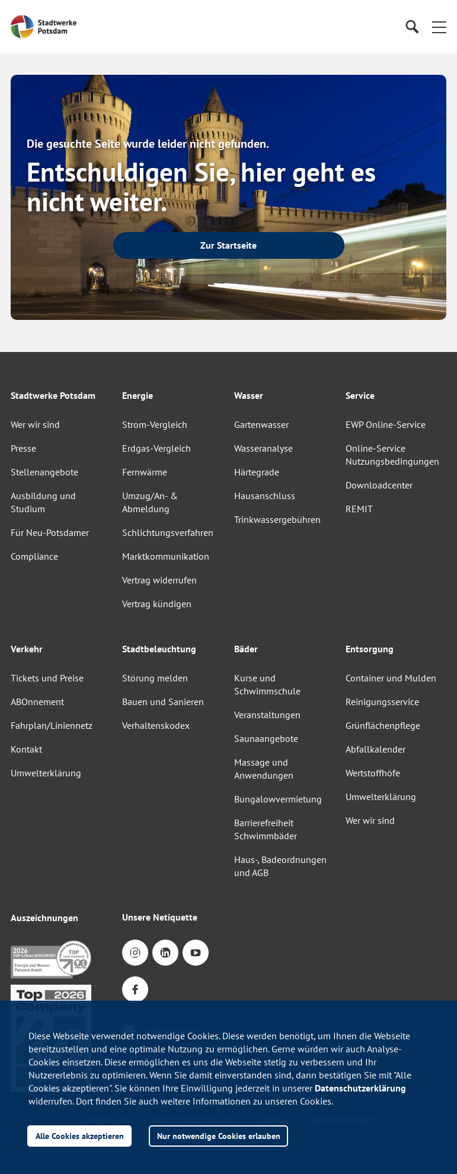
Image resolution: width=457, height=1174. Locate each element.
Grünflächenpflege (383, 725)
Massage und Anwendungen (263, 768)
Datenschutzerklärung (360, 1088)
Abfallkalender (375, 749)
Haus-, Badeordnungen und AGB (280, 865)
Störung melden (155, 678)
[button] (439, 27)
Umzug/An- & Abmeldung (150, 502)
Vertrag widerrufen (159, 580)
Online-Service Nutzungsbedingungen (392, 454)
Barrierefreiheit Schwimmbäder (265, 829)
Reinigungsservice (382, 701)
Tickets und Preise (47, 678)
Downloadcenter (379, 485)
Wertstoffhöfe (373, 773)
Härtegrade (256, 472)
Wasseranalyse (263, 448)
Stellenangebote (44, 472)
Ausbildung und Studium (43, 502)
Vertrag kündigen (156, 604)
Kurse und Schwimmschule (267, 684)
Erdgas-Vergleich (156, 448)
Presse (23, 448)
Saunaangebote (266, 738)
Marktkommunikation (165, 556)
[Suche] (411, 27)
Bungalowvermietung (278, 799)
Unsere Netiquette (159, 917)
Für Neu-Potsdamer (50, 532)
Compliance (34, 556)
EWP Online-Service (386, 424)
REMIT (359, 509)
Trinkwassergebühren (277, 519)
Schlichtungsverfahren (167, 532)
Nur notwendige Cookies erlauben (218, 1135)
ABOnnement (37, 701)
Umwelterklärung (46, 773)
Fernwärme (144, 472)
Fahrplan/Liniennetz (51, 725)
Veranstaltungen (267, 715)
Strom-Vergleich (154, 424)
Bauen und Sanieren (163, 701)
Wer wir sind (35, 424)
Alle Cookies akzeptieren (80, 1135)
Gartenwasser (261, 424)
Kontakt (26, 749)
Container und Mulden (391, 678)
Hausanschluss (264, 496)
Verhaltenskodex (156, 725)
